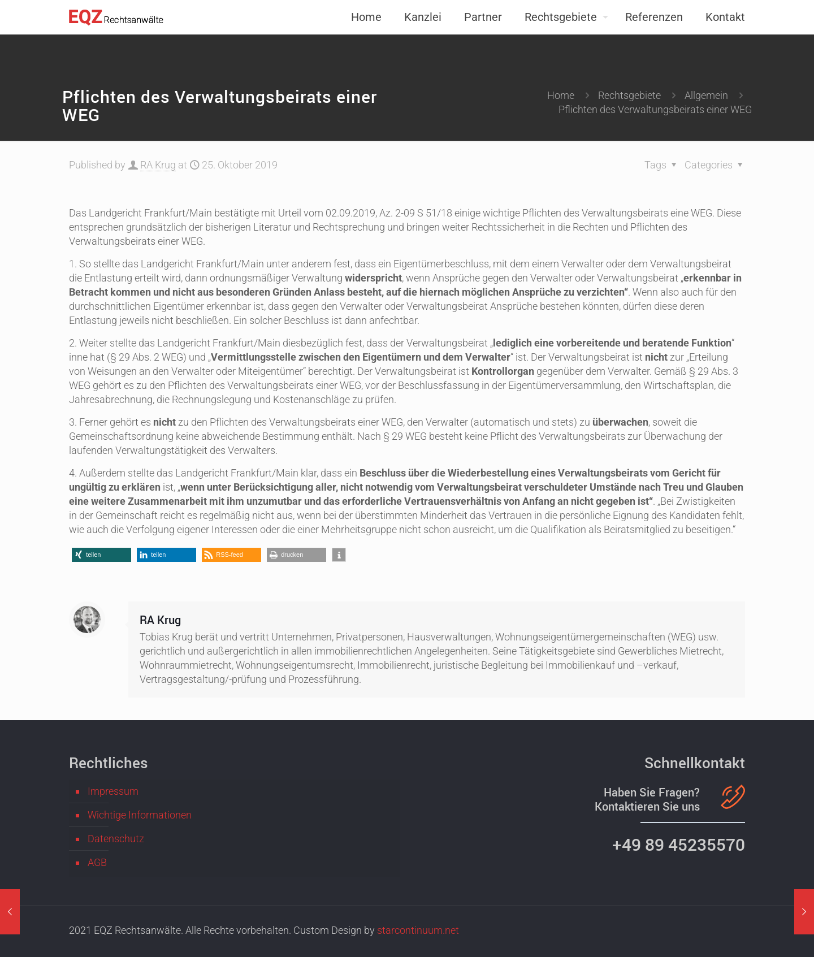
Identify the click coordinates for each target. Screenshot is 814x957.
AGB (97, 862)
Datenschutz (116, 839)
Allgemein (706, 95)
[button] (101, 555)
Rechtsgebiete (629, 95)
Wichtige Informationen (140, 815)
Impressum (113, 791)
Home (560, 95)
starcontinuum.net (418, 930)
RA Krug (158, 165)
